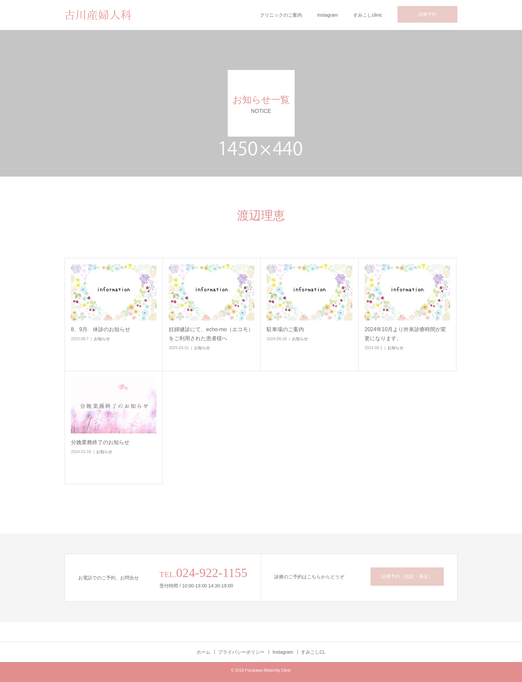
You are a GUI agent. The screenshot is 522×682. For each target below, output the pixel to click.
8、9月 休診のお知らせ (100, 329)
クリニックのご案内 (281, 15)
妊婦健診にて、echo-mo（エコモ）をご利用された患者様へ (211, 334)
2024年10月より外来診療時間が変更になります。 (405, 334)
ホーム (203, 652)
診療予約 (427, 14)
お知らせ (102, 339)
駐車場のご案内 (285, 329)
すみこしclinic (367, 15)
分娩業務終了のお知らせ (100, 442)
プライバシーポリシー (241, 652)
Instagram (327, 15)
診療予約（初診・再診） (407, 576)
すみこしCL (313, 652)
